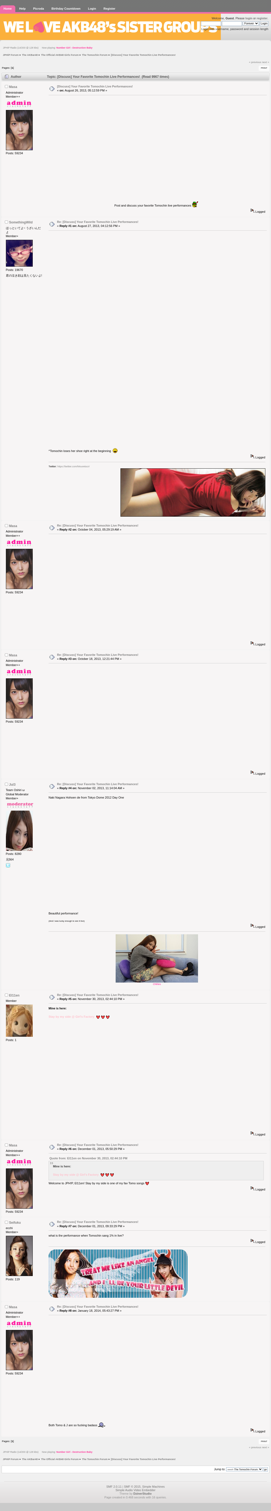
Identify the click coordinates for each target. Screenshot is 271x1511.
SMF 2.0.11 (114, 1486)
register (262, 18)
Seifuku (15, 1223)
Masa (13, 87)
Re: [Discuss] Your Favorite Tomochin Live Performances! (97, 221)
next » (265, 62)
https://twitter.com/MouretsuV (73, 466)
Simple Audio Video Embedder (135, 1490)
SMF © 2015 (132, 1486)
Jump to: (219, 1469)
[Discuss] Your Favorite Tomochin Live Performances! (95, 86)
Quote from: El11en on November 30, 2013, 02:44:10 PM (88, 1158)
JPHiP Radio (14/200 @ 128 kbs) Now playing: (48, 47)
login (248, 18)
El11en (14, 995)
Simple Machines (153, 1486)
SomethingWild (21, 222)
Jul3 (12, 784)
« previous (255, 62)
